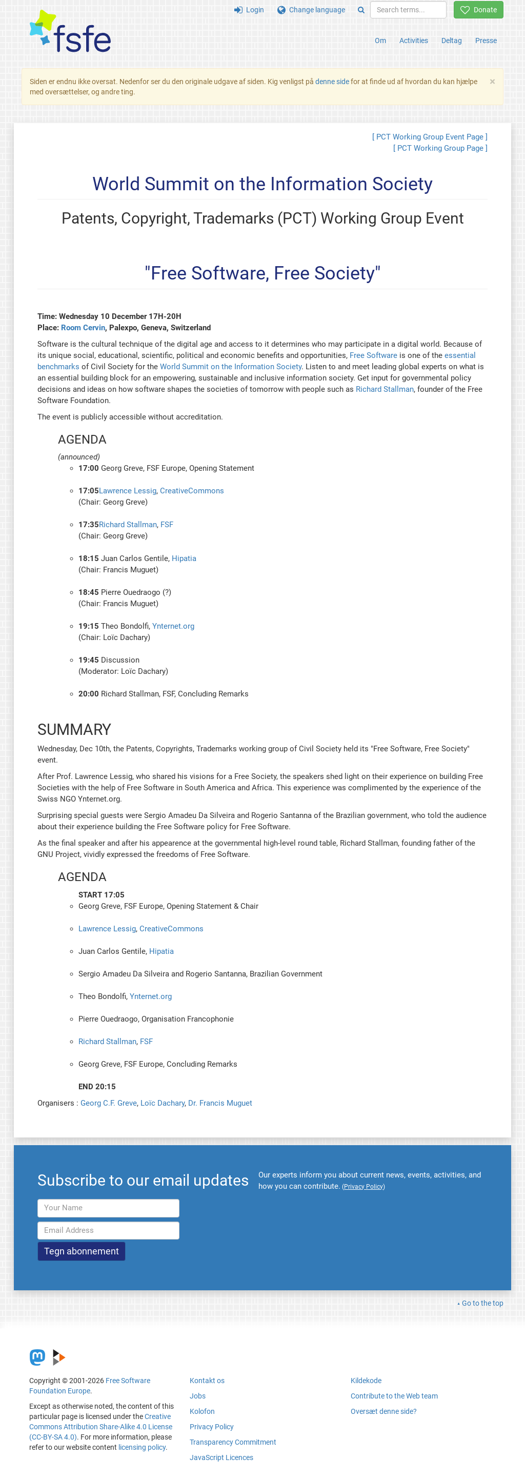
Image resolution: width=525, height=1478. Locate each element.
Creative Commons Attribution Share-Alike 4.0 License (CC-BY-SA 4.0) (100, 1426)
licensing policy (142, 1447)
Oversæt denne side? (384, 1411)
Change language (311, 10)
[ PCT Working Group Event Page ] (430, 137)
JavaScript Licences (221, 1457)
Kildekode (366, 1380)
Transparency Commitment (233, 1442)
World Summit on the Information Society (230, 366)
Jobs (198, 1396)
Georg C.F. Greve (108, 1103)
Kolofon (202, 1411)
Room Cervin (83, 327)
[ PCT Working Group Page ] (440, 148)
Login (249, 10)
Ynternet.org (173, 626)
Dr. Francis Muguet (220, 1103)
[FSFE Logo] (70, 31)
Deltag (451, 40)
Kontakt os (207, 1380)
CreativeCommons (192, 490)
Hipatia (184, 558)
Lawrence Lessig (127, 490)
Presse (486, 40)
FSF (166, 524)
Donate (478, 10)
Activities (413, 40)
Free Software (373, 355)
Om (380, 40)
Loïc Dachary (162, 1103)
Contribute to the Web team (394, 1396)
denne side (332, 81)
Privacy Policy (212, 1427)
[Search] (361, 10)
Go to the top (482, 1303)
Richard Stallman (385, 389)
